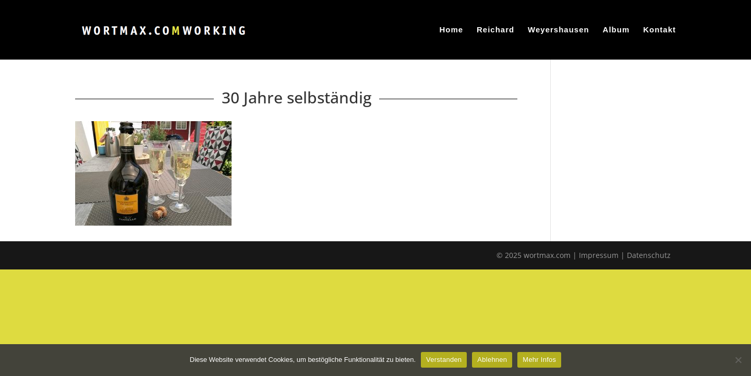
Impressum (599, 255)
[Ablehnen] (738, 360)
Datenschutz (649, 255)
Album (616, 30)
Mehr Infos (539, 359)
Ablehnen (492, 359)
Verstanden (444, 359)
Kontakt (659, 30)
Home (451, 30)
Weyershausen (558, 30)
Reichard (495, 30)
